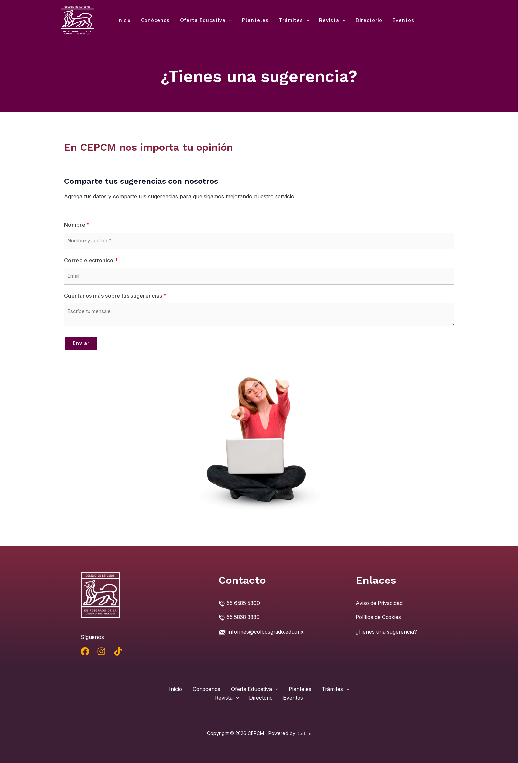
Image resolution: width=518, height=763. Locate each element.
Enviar (81, 343)
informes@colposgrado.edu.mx (267, 631)
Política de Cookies (379, 617)
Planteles (254, 20)
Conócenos (155, 20)
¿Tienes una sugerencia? (387, 631)
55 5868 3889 (244, 617)
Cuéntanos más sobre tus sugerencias (115, 295)
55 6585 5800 (244, 603)
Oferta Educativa (205, 20)
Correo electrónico (91, 260)
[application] (228, 20)
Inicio (124, 20)
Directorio (367, 20)
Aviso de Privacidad (380, 603)
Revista (331, 20)
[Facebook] (85, 651)
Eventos (401, 20)
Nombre (77, 224)
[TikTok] (118, 651)
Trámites (293, 20)
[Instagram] (101, 651)
